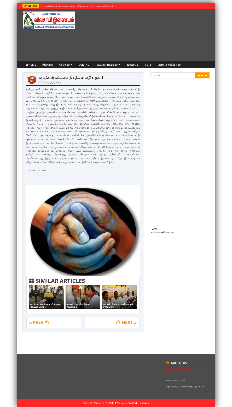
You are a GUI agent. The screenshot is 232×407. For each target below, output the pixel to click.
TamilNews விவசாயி (119, 402)
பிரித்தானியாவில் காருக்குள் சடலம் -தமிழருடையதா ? (65, 5)
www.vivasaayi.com (175, 380)
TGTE (148, 64)
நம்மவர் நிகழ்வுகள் (108, 64)
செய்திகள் (65, 64)
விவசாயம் (132, 64)
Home (31, 64)
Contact (85, 64)
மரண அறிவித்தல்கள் (169, 64)
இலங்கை (47, 64)
